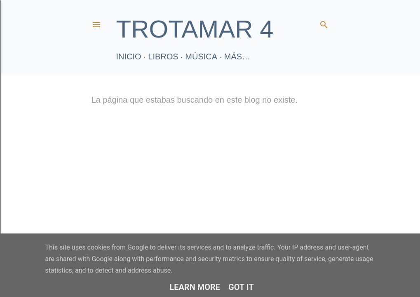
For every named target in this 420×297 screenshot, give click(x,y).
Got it (241, 287)
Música (201, 56)
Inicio (128, 56)
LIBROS (163, 56)
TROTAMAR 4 (195, 29)
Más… (237, 56)
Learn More (194, 287)
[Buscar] (324, 23)
